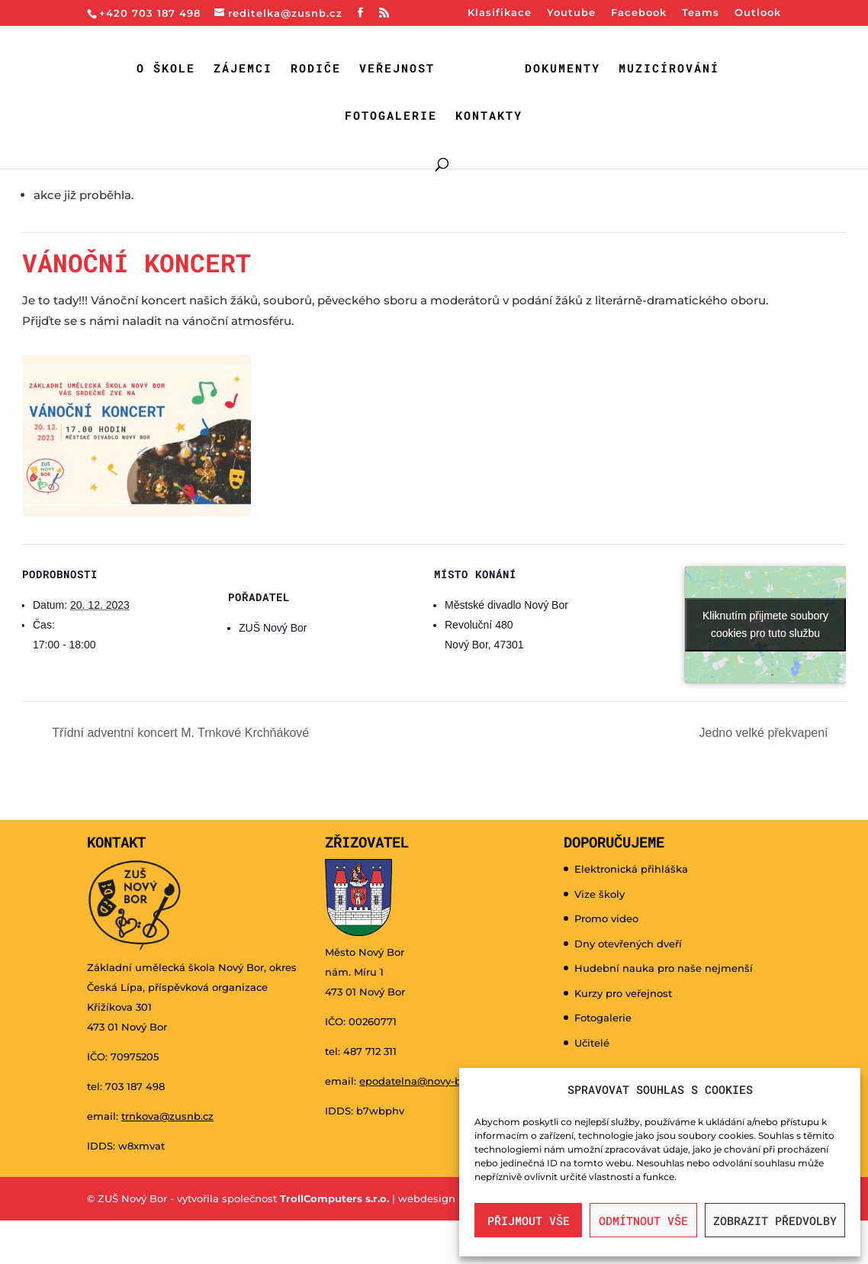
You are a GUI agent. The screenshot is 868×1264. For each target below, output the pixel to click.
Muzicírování (669, 69)
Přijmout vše (528, 1220)
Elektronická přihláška (631, 869)
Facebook (639, 13)
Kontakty (488, 116)
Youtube (571, 13)
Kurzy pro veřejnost (623, 993)
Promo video (606, 918)
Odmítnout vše (643, 1220)
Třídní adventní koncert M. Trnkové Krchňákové (179, 732)
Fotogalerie (391, 116)
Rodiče (316, 69)
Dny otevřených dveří (628, 944)
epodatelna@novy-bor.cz (421, 1081)
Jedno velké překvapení (765, 732)
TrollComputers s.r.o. (334, 1198)
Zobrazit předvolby (775, 1220)
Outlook (758, 13)
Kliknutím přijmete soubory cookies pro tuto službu (765, 624)
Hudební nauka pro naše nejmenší (663, 968)
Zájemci (243, 69)
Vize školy (599, 894)
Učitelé (591, 1043)
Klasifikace (500, 13)
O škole (166, 69)
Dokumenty (562, 69)
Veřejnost (397, 69)
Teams (700, 13)
